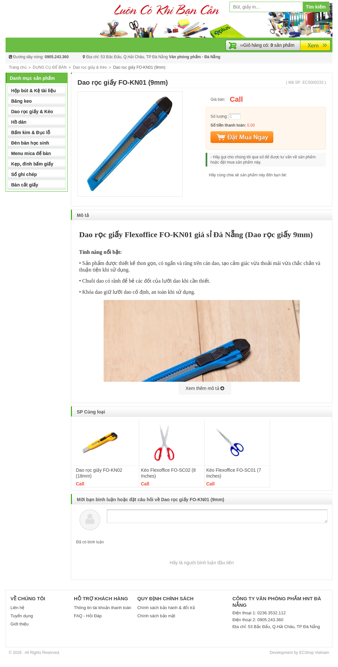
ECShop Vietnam (314, 652)
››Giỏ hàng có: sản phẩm (267, 45)
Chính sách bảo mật (156, 615)
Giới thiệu (19, 624)
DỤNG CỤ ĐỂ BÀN (50, 67)
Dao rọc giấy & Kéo (90, 67)
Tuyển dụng (21, 615)
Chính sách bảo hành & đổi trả (166, 607)
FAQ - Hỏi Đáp (88, 615)
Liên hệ (17, 607)
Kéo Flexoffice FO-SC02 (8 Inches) (168, 473)
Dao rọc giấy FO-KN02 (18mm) (99, 473)
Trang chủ (17, 67)
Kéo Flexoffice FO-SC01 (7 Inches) (233, 473)
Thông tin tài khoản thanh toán (102, 607)
